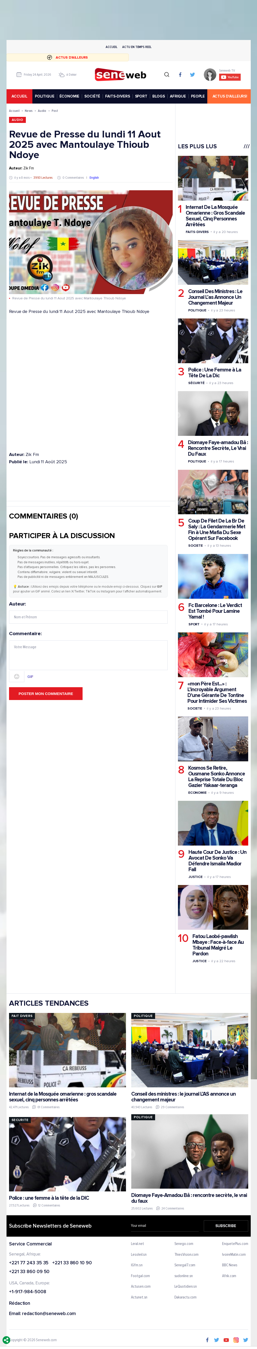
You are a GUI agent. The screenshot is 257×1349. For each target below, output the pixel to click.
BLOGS (158, 96)
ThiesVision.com (186, 1254)
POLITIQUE (44, 96)
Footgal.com (140, 1276)
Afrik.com (229, 1276)
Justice (195, 877)
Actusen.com (141, 1287)
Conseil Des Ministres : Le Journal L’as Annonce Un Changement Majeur (215, 297)
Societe (195, 546)
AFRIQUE (178, 96)
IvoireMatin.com (234, 1254)
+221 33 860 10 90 (72, 1263)
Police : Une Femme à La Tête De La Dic (214, 373)
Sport (194, 624)
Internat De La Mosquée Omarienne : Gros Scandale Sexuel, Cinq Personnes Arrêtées (215, 215)
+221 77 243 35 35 (28, 1263)
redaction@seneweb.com (49, 1314)
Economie (197, 793)
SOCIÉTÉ (92, 96)
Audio (42, 111)
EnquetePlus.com (235, 1244)
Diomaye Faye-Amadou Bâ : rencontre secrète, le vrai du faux (189, 1198)
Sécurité (196, 383)
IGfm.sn (136, 1265)
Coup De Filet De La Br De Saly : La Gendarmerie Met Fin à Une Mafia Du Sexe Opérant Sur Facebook (216, 529)
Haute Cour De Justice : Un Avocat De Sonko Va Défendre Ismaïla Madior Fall (217, 861)
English (94, 178)
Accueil (111, 47)
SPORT (141, 96)
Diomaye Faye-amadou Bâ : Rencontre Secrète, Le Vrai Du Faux (218, 448)
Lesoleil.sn (139, 1254)
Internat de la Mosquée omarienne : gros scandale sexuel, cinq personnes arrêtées (62, 1097)
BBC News (229, 1265)
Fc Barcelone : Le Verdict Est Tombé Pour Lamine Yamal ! (215, 611)
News (29, 111)
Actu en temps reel (136, 47)
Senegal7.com (184, 1265)
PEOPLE (198, 96)
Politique (197, 310)
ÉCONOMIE (69, 96)
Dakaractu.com (185, 1297)
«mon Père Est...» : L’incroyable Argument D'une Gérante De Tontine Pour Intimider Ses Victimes (216, 692)
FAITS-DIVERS (117, 96)
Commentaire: (88, 656)
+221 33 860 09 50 (29, 1272)
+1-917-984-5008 (27, 1292)
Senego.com (183, 1244)
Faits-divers (197, 232)
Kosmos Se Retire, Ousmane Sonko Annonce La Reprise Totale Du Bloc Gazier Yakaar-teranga (216, 776)
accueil (19, 96)
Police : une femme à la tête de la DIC (49, 1198)
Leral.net (137, 1244)
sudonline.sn (183, 1276)
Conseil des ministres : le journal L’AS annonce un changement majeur (183, 1097)
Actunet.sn (139, 1297)
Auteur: (88, 612)
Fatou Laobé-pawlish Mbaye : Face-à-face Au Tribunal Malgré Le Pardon (217, 945)
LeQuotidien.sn (185, 1287)
